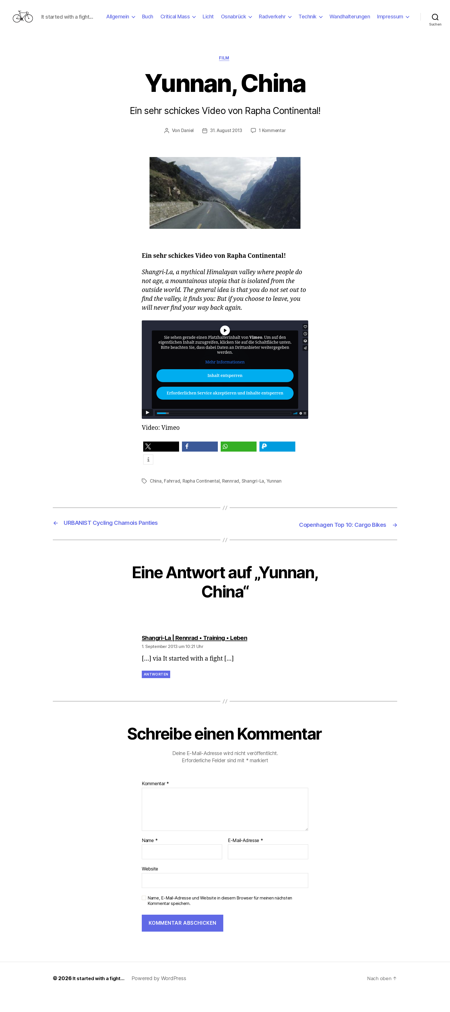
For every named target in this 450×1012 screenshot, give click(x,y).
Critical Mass (214, 21)
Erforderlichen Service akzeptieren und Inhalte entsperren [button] (225, 411)
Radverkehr (311, 21)
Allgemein (156, 21)
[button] (161, 465)
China (156, 499)
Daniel (186, 149)
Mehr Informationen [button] (225, 380)
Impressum (390, 30)
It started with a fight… (100, 996)
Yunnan (276, 499)
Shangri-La (255, 499)
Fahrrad (172, 499)
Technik (347, 21)
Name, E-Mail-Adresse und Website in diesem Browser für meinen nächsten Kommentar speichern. (220, 918)
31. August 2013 (226, 149)
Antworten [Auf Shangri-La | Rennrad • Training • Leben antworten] (156, 692)
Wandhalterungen (388, 21)
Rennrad (232, 499)
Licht (247, 21)
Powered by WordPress (162, 996)
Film (225, 76)
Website (150, 886)
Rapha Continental (202, 499)
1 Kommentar (273, 149)
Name (150, 858)
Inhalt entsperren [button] (225, 394)
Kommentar (155, 801)
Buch (186, 21)
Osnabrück (272, 21)
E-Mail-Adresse (245, 858)
